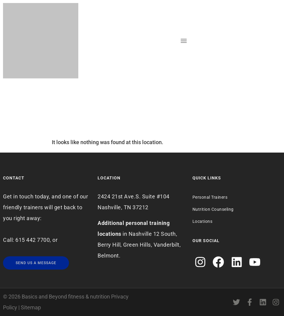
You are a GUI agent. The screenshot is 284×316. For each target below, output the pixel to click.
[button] (184, 41)
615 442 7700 (32, 240)
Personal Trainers (210, 197)
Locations (202, 221)
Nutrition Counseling (213, 209)
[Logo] (40, 40)
